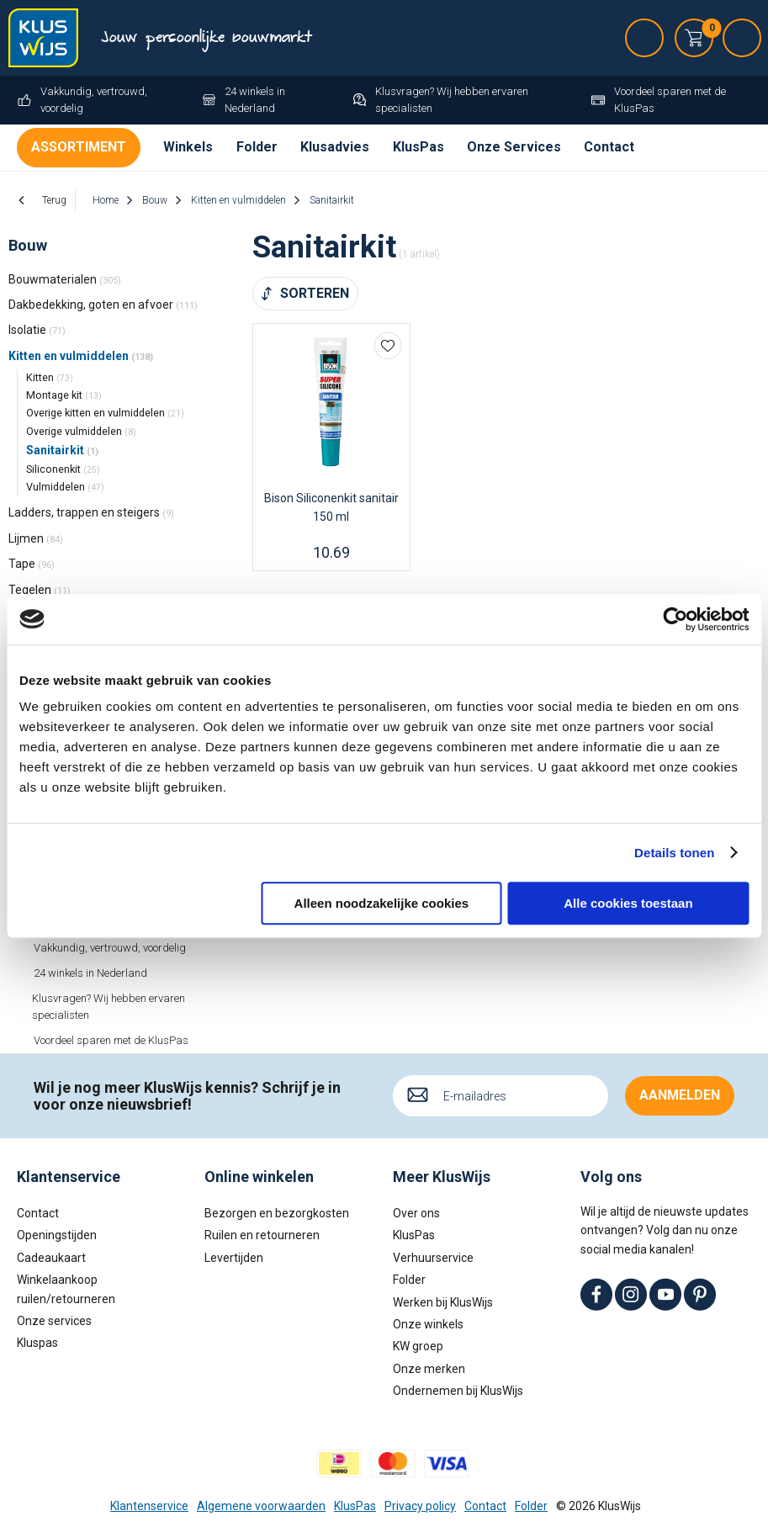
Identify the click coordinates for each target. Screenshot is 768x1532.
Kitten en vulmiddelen (80, 356)
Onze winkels (428, 1324)
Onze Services (514, 147)
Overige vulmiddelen (81, 431)
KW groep (418, 1346)
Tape (31, 563)
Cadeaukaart (51, 1257)
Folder (257, 147)
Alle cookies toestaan (628, 903)
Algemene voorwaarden (261, 1506)
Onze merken (429, 1369)
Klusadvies (334, 147)
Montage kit (64, 395)
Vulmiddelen (65, 486)
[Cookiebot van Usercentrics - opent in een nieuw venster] (675, 619)
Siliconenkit (63, 469)
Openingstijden (57, 1235)
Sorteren (314, 293)
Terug (54, 200)
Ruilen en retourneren (262, 1235)
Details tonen (674, 853)
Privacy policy (420, 1506)
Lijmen (35, 538)
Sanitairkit (62, 450)
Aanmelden (679, 1095)
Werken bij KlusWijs (443, 1302)
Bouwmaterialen (64, 279)
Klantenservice (149, 1506)
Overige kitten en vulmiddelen (105, 412)
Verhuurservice (433, 1257)
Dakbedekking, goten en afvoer (103, 304)
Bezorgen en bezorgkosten (276, 1213)
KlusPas (418, 147)
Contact (609, 147)
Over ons (416, 1213)
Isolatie (37, 330)
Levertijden (233, 1257)
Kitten (49, 377)
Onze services (54, 1321)
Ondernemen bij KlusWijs (458, 1390)
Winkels (188, 147)
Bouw (27, 245)
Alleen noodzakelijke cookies (381, 903)
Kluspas (37, 1342)
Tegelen (39, 589)
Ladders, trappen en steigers (91, 512)
